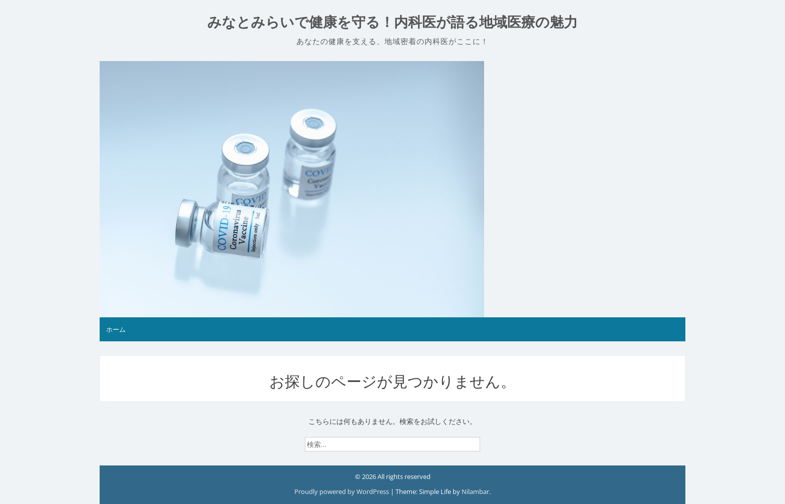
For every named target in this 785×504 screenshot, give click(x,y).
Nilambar (475, 491)
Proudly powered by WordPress (342, 491)
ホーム (116, 329)
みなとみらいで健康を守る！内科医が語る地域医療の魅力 (392, 22)
